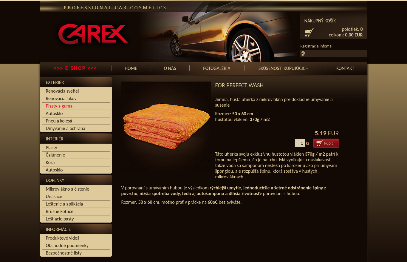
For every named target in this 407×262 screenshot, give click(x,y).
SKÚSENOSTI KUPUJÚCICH (283, 68)
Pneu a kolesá (59, 121)
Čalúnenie (55, 155)
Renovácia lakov (61, 98)
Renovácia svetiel (62, 91)
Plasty (51, 147)
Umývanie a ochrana (65, 128)
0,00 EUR (354, 35)
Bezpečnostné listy (64, 253)
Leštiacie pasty (60, 219)
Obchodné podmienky (67, 245)
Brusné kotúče (60, 211)
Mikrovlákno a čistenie (67, 189)
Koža (50, 162)
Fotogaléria (216, 68)
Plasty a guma (59, 106)
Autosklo (54, 113)
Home (131, 68)
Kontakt (345, 68)
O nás (170, 68)
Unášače (54, 196)
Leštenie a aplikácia (64, 204)
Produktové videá (63, 238)
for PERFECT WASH (239, 85)
